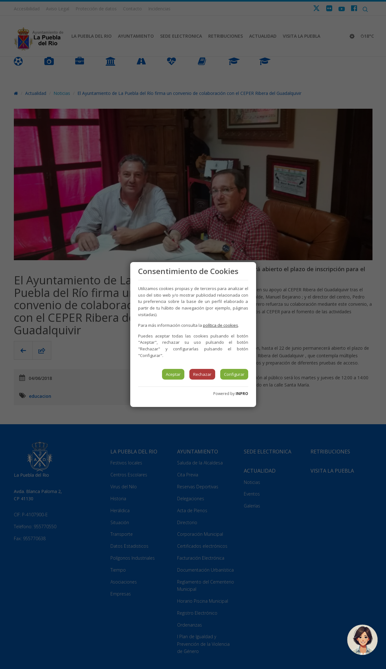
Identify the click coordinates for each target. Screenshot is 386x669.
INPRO (242, 393)
